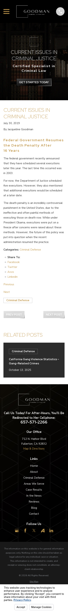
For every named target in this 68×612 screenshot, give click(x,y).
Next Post (54, 314)
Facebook (13, 262)
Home (34, 466)
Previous (8, 284)
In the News (34, 495)
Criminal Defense (30, 249)
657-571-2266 (33, 422)
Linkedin (12, 277)
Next (6, 292)
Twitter (12, 267)
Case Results (34, 490)
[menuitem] (34, 582)
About (34, 472)
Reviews (34, 501)
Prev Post (14, 314)
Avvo (10, 272)
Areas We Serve (34, 484)
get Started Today (34, 82)
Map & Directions (34, 448)
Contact (34, 514)
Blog (34, 508)
